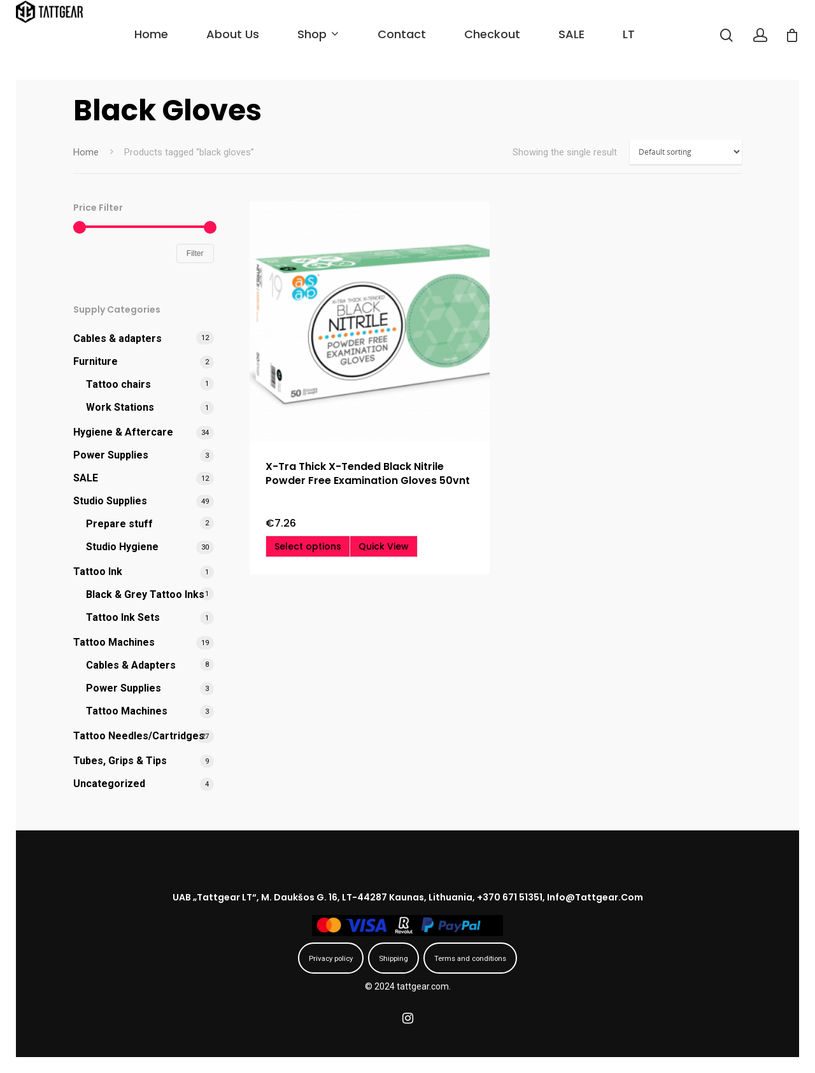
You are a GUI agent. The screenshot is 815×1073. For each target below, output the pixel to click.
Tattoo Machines (114, 642)
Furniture (95, 361)
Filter (195, 253)
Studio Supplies (110, 501)
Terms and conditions (470, 958)
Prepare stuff (119, 524)
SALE (594, 34)
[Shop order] (686, 151)
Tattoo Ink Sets (123, 617)
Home (174, 34)
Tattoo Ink (97, 571)
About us (255, 34)
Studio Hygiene (122, 547)
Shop (340, 34)
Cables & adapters (117, 338)
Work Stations (120, 407)
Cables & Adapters (131, 665)
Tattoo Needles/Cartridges (138, 736)
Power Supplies (110, 455)
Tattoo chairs (118, 384)
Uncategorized (109, 784)
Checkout (515, 34)
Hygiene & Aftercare (123, 432)
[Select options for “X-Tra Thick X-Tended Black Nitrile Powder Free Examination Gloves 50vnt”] (308, 546)
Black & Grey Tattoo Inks (145, 594)
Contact (424, 34)
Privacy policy (331, 958)
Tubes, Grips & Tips (120, 761)
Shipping (393, 958)
